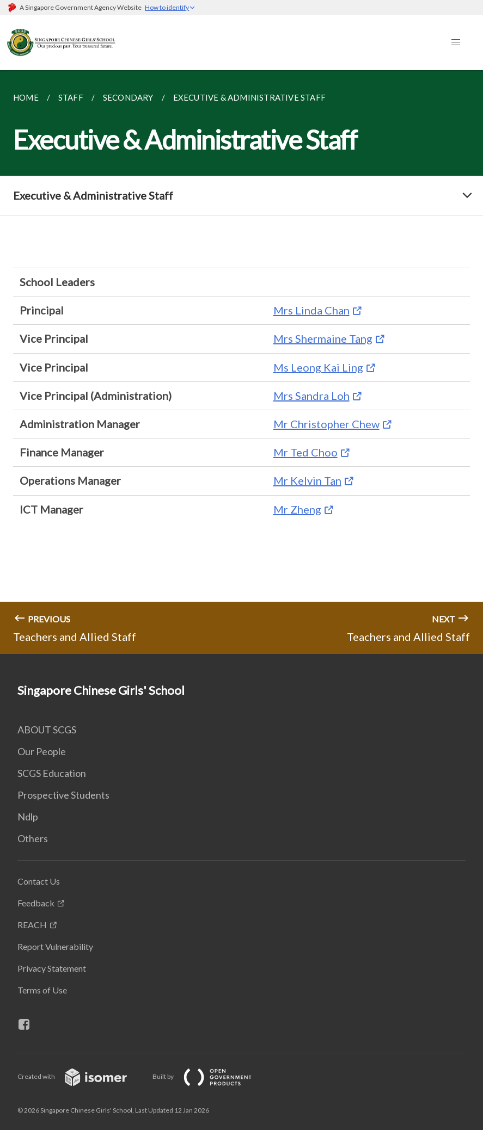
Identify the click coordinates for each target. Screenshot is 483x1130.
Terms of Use (42, 990)
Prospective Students (63, 795)
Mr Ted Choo (305, 452)
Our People (41, 751)
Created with (80, 1076)
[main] (241, 362)
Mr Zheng (297, 509)
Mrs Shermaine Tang (322, 338)
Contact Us (38, 881)
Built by (210, 1076)
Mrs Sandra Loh (311, 395)
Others (32, 838)
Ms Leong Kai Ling (318, 367)
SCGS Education (51, 773)
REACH (32, 924)
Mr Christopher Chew (326, 423)
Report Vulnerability (55, 946)
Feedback (35, 903)
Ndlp (27, 817)
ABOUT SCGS (46, 730)
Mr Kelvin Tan (307, 480)
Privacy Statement (51, 968)
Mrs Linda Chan (311, 310)
